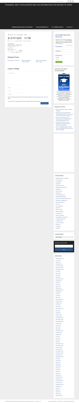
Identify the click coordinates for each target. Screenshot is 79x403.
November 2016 (59, 345)
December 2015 (59, 351)
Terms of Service (44, 97)
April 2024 (58, 262)
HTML (57, 57)
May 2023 (58, 275)
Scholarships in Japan (60, 217)
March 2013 (58, 375)
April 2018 (58, 328)
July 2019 (58, 310)
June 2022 (58, 284)
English (57, 189)
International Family (60, 196)
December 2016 (59, 343)
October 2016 (59, 347)
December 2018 (59, 317)
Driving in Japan (59, 185)
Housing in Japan (59, 194)
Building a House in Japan (61, 178)
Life (14, 34)
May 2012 (58, 390)
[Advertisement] (42, 16)
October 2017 (59, 332)
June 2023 (58, 273)
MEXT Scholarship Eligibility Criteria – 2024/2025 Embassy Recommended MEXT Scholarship (64, 128)
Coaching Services (60, 1)
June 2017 (58, 338)
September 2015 (60, 356)
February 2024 (59, 264)
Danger (57, 183)
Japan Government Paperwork (63, 198)
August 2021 (59, 291)
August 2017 (59, 334)
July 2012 (58, 388)
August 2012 (59, 386)
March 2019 (58, 314)
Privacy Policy (35, 97)
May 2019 (58, 312)
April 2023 (58, 277)
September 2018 (60, 321)
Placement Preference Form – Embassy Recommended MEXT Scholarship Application (63, 124)
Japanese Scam (59, 202)
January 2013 (59, 378)
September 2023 (60, 269)
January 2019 (59, 315)
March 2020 (58, 306)
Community (58, 180)
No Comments (27, 41)
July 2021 (58, 293)
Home (10, 34)
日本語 (20, 41)
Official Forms (59, 211)
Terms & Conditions (52, 401)
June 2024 (58, 260)
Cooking (58, 182)
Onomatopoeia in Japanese (13, 60)
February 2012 (59, 395)
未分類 (57, 228)
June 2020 (58, 304)
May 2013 (58, 371)
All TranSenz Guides (57, 27)
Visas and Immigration (42, 27)
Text (57, 59)
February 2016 (59, 349)
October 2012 (59, 382)
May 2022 (58, 286)
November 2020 (59, 299)
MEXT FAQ (58, 209)
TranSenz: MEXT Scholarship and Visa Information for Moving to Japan (38, 5)
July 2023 (58, 271)
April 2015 (58, 364)
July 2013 (58, 367)
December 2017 (59, 330)
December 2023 (59, 265)
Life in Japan (59, 206)
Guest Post (58, 191)
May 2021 (58, 297)
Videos (57, 224)
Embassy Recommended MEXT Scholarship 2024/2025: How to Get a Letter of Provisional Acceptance (64, 114)
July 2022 (58, 282)
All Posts (69, 27)
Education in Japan (60, 187)
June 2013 (58, 369)
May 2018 (58, 327)
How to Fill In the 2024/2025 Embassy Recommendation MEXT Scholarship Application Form (63, 119)
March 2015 (58, 365)
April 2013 (58, 373)
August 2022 (59, 280)
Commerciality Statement (69, 401)
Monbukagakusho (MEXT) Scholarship (22, 27)
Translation (58, 220)
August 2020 (59, 303)
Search (64, 249)
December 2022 (59, 278)
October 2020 (59, 301)
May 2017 (58, 340)
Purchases (58, 213)
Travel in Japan (59, 222)
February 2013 (59, 377)
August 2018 (59, 323)
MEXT (57, 207)
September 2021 (60, 290)
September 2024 (60, 258)
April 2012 (58, 391)
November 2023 (59, 267)
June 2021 (58, 295)
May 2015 (58, 362)
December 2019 (59, 308)
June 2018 (58, 325)
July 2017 (58, 336)
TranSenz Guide (59, 219)
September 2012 (60, 384)
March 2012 (58, 393)
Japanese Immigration (61, 200)
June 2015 (58, 360)
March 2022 (58, 288)
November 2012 (59, 380)
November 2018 (59, 319)
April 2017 (58, 341)
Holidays (58, 193)
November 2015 (59, 353)
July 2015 (58, 358)
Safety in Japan (59, 215)
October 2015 (59, 354)
